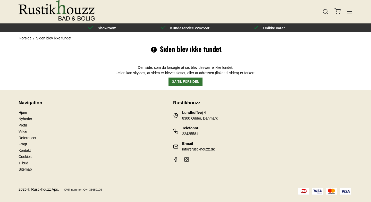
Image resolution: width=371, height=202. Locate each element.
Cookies (25, 157)
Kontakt (25, 150)
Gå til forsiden (185, 81)
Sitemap (25, 169)
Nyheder (25, 119)
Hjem (23, 113)
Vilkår (23, 131)
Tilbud (23, 163)
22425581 (190, 134)
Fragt (23, 144)
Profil (23, 125)
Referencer (27, 138)
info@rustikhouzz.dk (198, 149)
